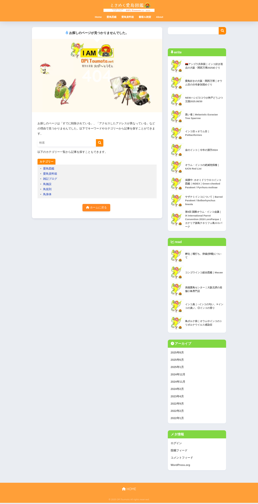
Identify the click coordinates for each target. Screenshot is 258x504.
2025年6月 (177, 360)
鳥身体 (47, 194)
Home (98, 16)
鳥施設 (47, 184)
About (159, 16)
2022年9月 (177, 404)
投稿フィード (179, 451)
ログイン (176, 444)
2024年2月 (177, 389)
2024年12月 (178, 374)
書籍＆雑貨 (145, 16)
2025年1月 (177, 367)
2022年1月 (177, 419)
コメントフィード (182, 458)
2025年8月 (177, 352)
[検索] (99, 143)
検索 (222, 30)
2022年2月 (177, 411)
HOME (129, 490)
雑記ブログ (50, 178)
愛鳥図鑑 (111, 16)
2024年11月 (178, 382)
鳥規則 (47, 189)
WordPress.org (180, 466)
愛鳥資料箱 (127, 16)
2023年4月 (177, 396)
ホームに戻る (96, 207)
